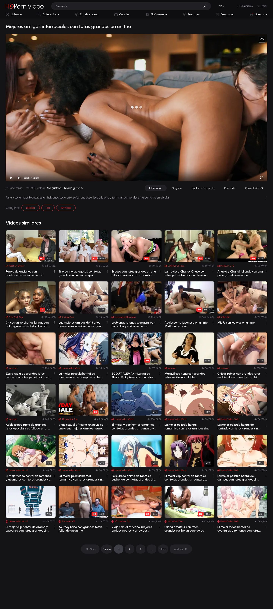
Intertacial (66, 207)
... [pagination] (151, 549)
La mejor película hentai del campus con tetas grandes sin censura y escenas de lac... (237, 477)
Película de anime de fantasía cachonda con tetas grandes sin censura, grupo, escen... (132, 477)
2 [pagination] (129, 549)
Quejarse (177, 188)
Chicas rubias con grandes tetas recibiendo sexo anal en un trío (238, 375)
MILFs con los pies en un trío (236, 322)
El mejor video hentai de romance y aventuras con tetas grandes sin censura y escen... (28, 477)
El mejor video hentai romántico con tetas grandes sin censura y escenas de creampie (132, 426)
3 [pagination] (140, 549)
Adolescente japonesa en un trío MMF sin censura (186, 324)
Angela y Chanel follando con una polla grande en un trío (240, 273)
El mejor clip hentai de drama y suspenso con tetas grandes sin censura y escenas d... (27, 528)
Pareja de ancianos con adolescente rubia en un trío (24, 273)
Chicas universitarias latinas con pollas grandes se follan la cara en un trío (27, 324)
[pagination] (90, 549)
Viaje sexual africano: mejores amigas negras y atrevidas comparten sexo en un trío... (131, 528)
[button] (206, 6)
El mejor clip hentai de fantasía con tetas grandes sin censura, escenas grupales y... (185, 477)
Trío (48, 207)
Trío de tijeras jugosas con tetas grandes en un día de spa (80, 273)
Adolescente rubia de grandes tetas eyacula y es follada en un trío (27, 426)
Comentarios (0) (254, 188)
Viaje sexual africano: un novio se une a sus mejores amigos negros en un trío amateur (81, 426)
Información (155, 188)
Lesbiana (30, 207)
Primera (107, 549)
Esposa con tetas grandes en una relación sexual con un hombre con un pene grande (133, 273)
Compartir (229, 188)
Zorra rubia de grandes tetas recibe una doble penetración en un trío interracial (27, 375)
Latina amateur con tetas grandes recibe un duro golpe (184, 528)
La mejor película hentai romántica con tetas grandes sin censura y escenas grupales (80, 477)
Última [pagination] (163, 549)
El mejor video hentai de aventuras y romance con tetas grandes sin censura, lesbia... (238, 528)
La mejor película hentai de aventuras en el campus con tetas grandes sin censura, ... (81, 375)
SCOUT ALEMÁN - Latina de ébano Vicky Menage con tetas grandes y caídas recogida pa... (132, 375)
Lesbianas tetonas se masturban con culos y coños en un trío (133, 324)
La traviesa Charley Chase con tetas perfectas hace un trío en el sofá (187, 273)
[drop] (54, 272)
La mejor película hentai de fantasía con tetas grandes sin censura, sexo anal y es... (237, 426)
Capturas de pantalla (202, 188)
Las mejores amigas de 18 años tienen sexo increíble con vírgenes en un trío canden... (81, 324)
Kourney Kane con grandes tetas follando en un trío (80, 528)
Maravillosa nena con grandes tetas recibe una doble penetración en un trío (185, 375)
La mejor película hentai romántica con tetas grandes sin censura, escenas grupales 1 (186, 426)
